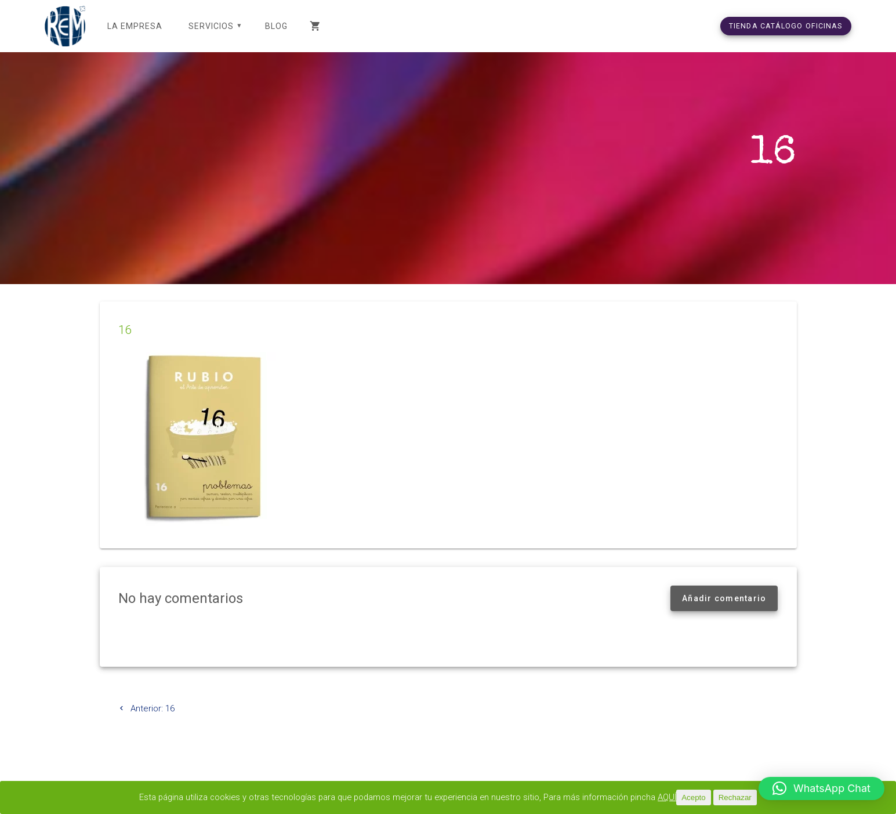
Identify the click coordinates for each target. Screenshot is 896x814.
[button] (821, 788)
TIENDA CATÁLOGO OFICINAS (786, 25)
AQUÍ (674, 798)
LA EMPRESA (134, 26)
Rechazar (741, 797)
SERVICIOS (211, 26)
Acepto (700, 797)
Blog (276, 26)
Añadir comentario (724, 612)
